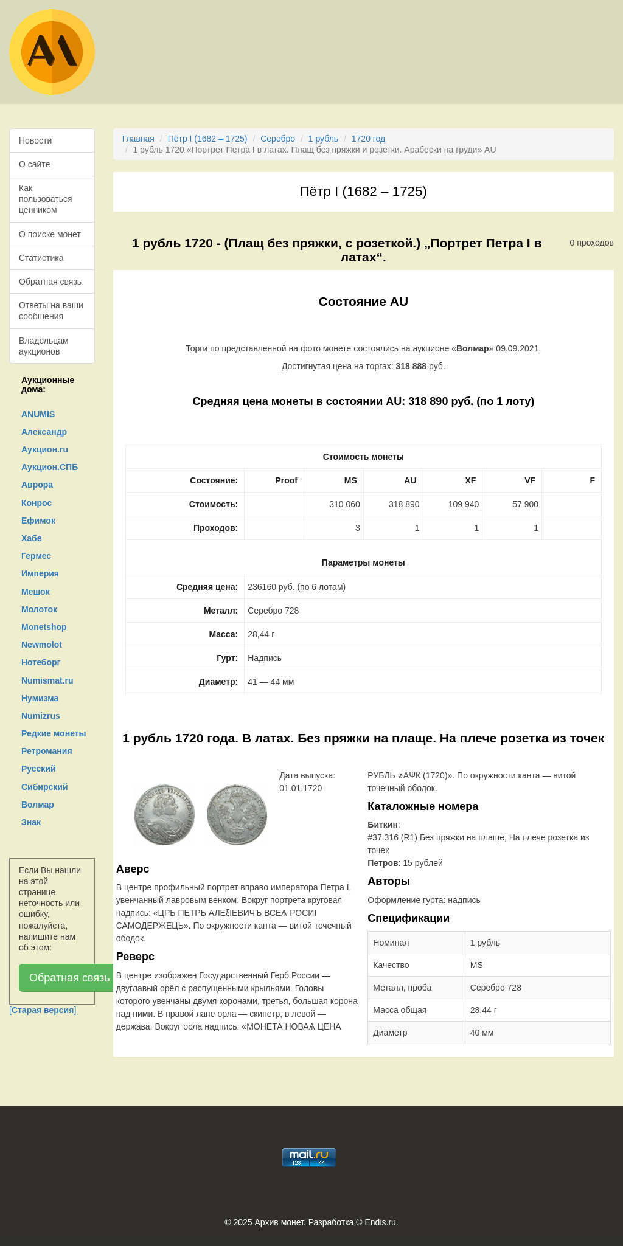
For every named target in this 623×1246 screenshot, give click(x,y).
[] (42, 1010)
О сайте (34, 164)
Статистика (41, 258)
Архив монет (279, 1222)
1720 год (368, 139)
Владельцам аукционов (44, 346)
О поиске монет (50, 234)
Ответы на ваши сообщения (51, 310)
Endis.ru (379, 1222)
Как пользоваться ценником (45, 199)
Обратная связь (50, 281)
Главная (138, 139)
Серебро (277, 139)
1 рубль (323, 139)
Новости (35, 140)
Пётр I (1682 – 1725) (208, 139)
